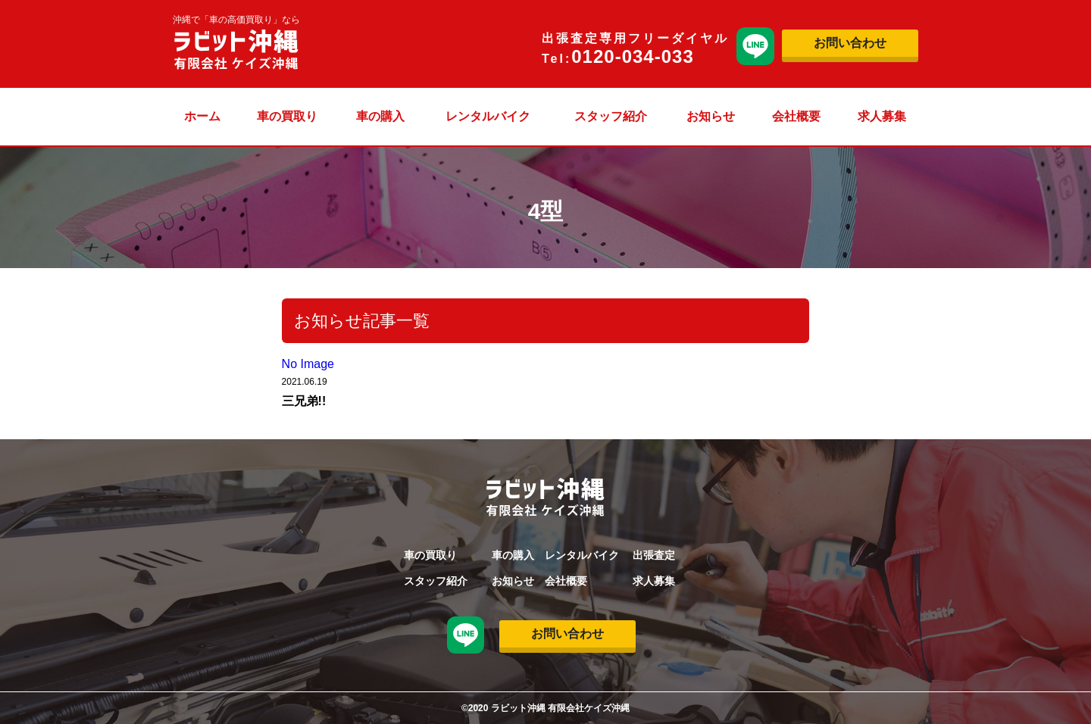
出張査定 (654, 555)
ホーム (202, 116)
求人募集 (882, 116)
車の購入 (380, 116)
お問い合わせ (850, 42)
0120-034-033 (632, 56)
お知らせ (710, 116)
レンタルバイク (487, 116)
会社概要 (796, 116)
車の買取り (287, 116)
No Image (308, 363)
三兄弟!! (304, 401)
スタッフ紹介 (610, 116)
